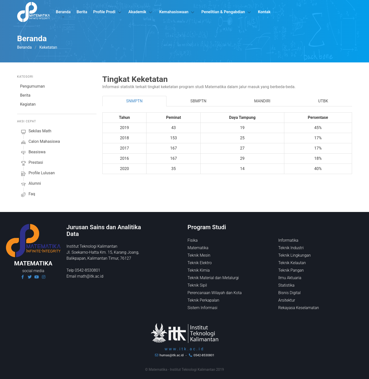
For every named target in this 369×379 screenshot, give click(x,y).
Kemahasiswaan (173, 11)
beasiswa (33, 153)
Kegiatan (28, 104)
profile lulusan (37, 174)
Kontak (264, 11)
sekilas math (36, 132)
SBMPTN (198, 101)
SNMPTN (134, 101)
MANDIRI (262, 101)
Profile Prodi (104, 11)
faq (27, 194)
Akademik (137, 11)
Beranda (63, 11)
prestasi (31, 163)
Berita (81, 11)
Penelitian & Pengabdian (223, 11)
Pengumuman (32, 86)
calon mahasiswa (40, 142)
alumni (30, 184)
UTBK (323, 101)
